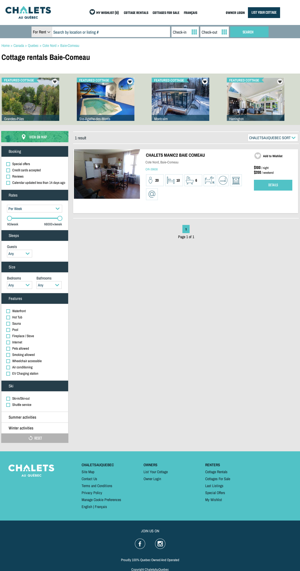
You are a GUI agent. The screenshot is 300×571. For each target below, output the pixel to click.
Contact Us (89, 478)
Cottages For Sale (217, 478)
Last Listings (214, 485)
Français (101, 506)
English (87, 506)
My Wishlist (213, 499)
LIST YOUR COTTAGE (264, 13)
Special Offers (215, 492)
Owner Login (152, 478)
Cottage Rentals (216, 471)
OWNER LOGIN (235, 13)
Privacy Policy (92, 492)
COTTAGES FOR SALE (166, 13)
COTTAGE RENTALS (136, 13)
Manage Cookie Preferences (101, 499)
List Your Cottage (156, 471)
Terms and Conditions (97, 485)
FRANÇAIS (190, 13)
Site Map (88, 471)
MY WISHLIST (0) (107, 13)
